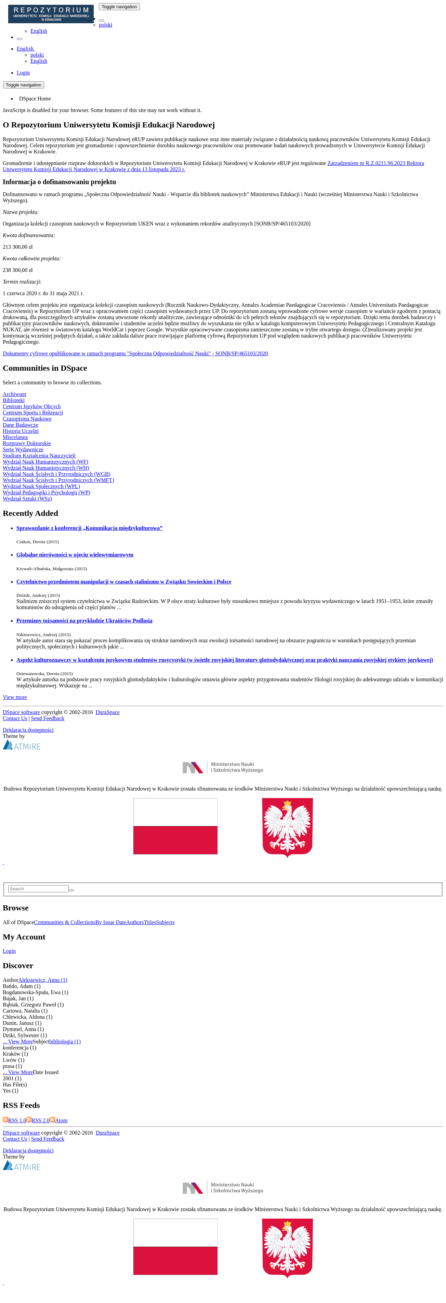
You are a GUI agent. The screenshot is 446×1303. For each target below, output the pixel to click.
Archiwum (14, 394)
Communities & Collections (65, 922)
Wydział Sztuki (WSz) (27, 499)
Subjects (165, 922)
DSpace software (21, 712)
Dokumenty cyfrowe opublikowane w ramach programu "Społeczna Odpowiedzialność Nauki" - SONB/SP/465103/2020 (135, 353)
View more (15, 697)
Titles (150, 922)
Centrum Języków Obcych (32, 406)
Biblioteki (14, 400)
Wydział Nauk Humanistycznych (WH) (46, 468)
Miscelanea (15, 437)
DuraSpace (108, 712)
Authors (135, 922)
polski (105, 25)
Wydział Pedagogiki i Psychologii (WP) (46, 492)
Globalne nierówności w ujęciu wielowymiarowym (74, 555)
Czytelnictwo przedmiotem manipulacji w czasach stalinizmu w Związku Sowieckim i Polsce (123, 582)
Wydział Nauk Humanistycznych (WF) (45, 462)
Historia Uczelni (21, 431)
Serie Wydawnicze (23, 449)
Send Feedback (47, 718)
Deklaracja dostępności (28, 730)
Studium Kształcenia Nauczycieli (39, 455)
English (38, 31)
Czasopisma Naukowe (27, 419)
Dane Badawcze (20, 425)
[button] (101, 20)
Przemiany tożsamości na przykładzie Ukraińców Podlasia (84, 620)
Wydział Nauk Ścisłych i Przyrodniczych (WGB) (56, 474)
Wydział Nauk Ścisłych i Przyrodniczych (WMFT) (58, 480)
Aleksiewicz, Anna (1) (42, 980)
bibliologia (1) (65, 1041)
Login (9, 951)
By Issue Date (110, 922)
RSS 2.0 (37, 1120)
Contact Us (15, 718)
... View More (18, 1041)
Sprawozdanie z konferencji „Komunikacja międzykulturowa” (89, 528)
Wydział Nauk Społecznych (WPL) (41, 486)
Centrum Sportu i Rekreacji (33, 412)
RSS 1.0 (14, 1120)
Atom (58, 1120)
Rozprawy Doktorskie (27, 443)
